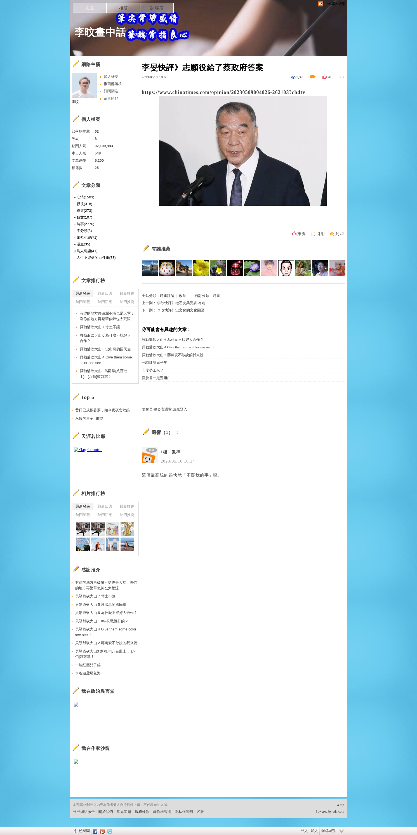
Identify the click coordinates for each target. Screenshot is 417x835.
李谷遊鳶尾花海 (88, 673)
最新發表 (83, 293)
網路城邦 (328, 831)
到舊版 (140, 34)
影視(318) (84, 204)
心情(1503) (86, 197)
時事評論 (167, 296)
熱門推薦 (127, 302)
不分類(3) (84, 231)
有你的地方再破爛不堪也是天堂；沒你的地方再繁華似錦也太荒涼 (107, 316)
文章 (89, 8)
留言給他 (111, 98)
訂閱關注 (111, 91)
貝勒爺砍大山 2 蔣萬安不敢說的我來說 (173, 355)
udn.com (338, 811)
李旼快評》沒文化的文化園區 (180, 310)
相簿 (123, 8)
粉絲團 (84, 831)
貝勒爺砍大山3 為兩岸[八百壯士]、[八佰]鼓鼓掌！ (103, 374)
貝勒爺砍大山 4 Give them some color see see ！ (178, 347)
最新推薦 (127, 293)
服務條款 (142, 812)
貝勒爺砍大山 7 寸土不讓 (100, 327)
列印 (339, 233)
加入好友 (111, 76)
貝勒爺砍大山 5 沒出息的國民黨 (105, 349)
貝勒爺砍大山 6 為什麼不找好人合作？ (173, 339)
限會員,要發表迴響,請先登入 (164, 409)
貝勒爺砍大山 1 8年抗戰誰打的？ (102, 621)
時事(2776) (86, 224)
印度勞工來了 (153, 370)
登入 (304, 831)
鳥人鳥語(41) (87, 251)
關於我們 (105, 812)
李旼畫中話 (100, 32)
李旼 (75, 102)
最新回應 (105, 293)
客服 (200, 812)
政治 (182, 296)
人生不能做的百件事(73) (96, 257)
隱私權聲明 (184, 812)
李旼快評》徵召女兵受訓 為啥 (181, 303)
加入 (314, 831)
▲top (340, 805)
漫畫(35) (83, 244)
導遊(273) (84, 210)
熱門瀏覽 (83, 302)
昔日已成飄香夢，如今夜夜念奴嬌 (102, 410)
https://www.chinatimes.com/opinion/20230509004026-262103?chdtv (223, 92)
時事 (216, 296)
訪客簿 (157, 8)
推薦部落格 (113, 84)
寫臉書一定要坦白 (156, 378)
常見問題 (124, 812)
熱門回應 (105, 302)
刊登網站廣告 (84, 812)
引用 (320, 233)
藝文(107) (84, 217)
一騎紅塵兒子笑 (154, 362)
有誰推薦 (161, 249)
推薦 (301, 233)
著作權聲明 (162, 812)
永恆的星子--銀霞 (89, 418)
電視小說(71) (87, 237)
